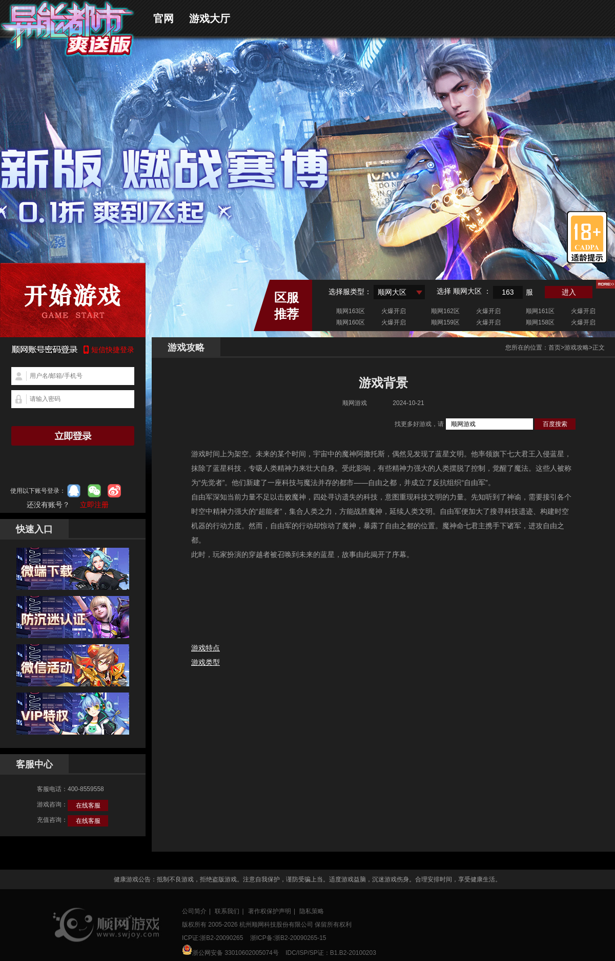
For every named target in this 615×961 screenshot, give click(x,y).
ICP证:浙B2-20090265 (212, 937)
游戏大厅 (209, 18)
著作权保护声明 (269, 911)
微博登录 (114, 490)
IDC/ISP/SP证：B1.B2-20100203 (330, 952)
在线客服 (88, 805)
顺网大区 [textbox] (392, 292)
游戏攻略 (576, 347)
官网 (163, 18)
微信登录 (94, 490)
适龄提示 (587, 237)
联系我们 (227, 911)
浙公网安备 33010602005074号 (230, 950)
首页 (554, 347)
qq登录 (73, 490)
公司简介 (194, 911)
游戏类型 (205, 662)
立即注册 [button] (94, 505)
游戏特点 (205, 648)
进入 (569, 292)
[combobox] (399, 292)
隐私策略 (311, 911)
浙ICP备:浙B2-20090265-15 (288, 937)
